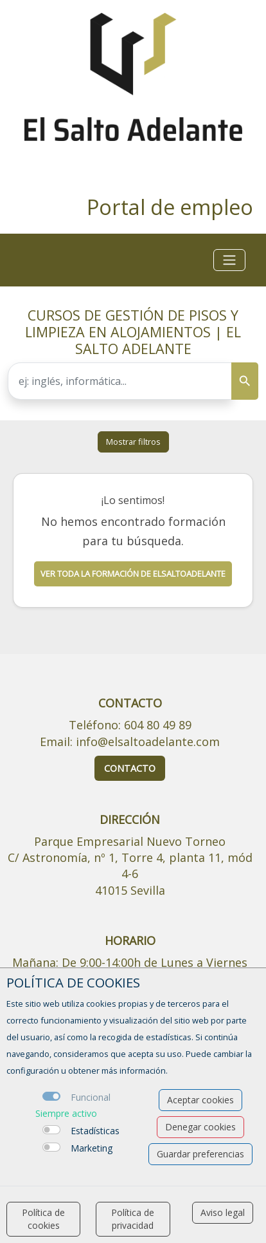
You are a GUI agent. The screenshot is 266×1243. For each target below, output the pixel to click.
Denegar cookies (200, 1127)
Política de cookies (43, 1218)
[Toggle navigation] (229, 260)
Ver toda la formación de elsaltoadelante (133, 573)
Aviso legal (222, 1212)
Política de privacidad (132, 1218)
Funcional (91, 1097)
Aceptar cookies (200, 1100)
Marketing (91, 1148)
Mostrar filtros (133, 441)
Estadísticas (95, 1131)
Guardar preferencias (200, 1154)
